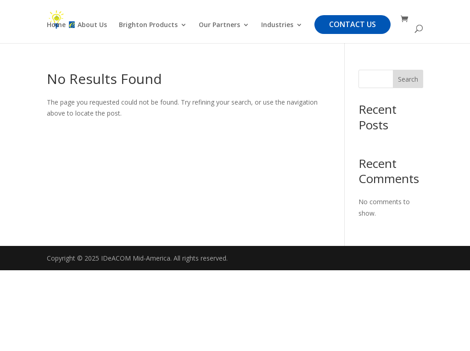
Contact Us (352, 24)
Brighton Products (148, 25)
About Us (92, 25)
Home (56, 25)
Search (408, 79)
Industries (277, 25)
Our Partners (219, 25)
